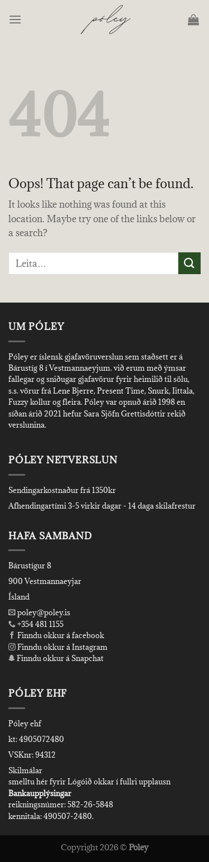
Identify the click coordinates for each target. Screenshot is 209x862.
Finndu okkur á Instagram (58, 647)
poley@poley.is (39, 612)
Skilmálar (25, 770)
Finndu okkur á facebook (56, 635)
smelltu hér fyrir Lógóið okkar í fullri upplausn (89, 782)
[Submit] (189, 263)
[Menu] (15, 19)
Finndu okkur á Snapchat (56, 658)
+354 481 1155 (40, 624)
